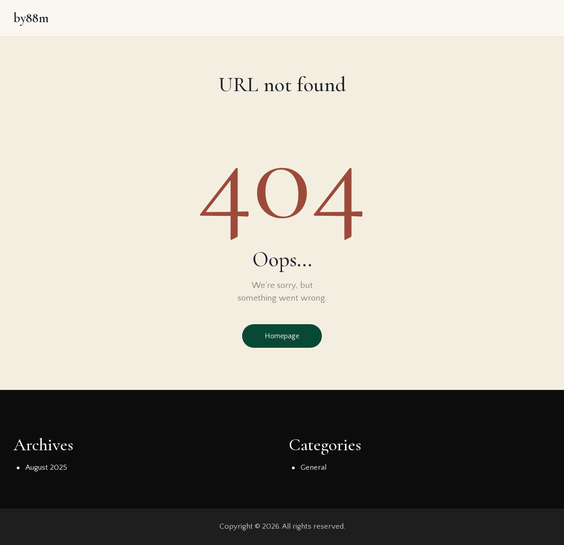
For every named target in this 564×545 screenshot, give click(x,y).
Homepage (282, 336)
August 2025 (46, 467)
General (313, 467)
